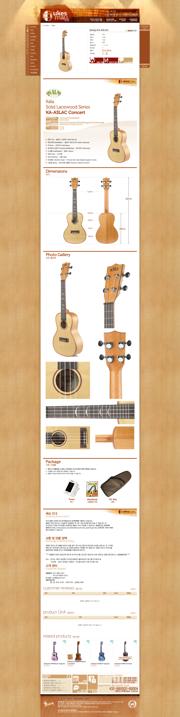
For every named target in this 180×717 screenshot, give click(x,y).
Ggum (32, 63)
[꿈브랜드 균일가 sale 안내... (53, 683)
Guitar (32, 50)
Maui (32, 30)
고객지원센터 (133, 19)
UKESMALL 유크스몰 (56, 16)
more (133, 589)
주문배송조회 (135, 14)
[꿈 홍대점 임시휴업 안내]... (52, 688)
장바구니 (119, 14)
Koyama (33, 53)
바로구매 (97, 60)
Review (79, 688)
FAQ (93, 684)
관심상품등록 (126, 60)
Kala (31, 43)
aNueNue (33, 59)
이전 (145, 30)
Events (79, 679)
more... (57, 676)
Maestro (33, 66)
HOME (46, 25)
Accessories (34, 69)
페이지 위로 (144, 66)
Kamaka (33, 27)
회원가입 (112, 14)
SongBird (33, 36)
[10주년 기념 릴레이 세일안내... (54, 690)
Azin (31, 56)
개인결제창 (33, 73)
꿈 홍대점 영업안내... (50, 681)
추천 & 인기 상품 (111, 19)
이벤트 (123, 19)
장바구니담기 (111, 60)
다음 (145, 64)
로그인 (106, 14)
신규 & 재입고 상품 (96, 19)
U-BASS (33, 46)
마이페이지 (126, 14)
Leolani (32, 40)
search (137, 11)
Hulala (32, 33)
